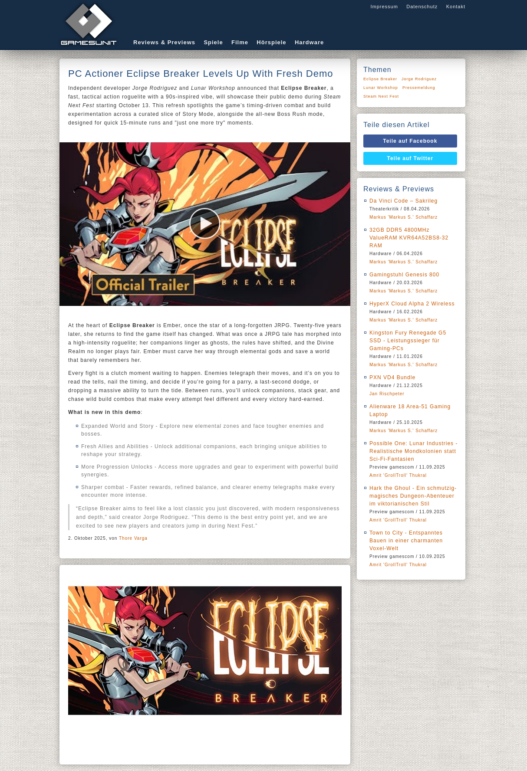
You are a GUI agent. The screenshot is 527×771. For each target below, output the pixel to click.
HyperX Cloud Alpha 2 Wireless (412, 304)
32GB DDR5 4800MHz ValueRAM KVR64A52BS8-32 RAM (408, 238)
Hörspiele (271, 42)
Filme (239, 42)
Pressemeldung (418, 87)
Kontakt (455, 6)
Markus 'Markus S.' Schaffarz (403, 217)
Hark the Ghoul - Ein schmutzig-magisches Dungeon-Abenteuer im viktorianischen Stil (413, 496)
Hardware (309, 42)
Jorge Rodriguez (419, 79)
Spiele (213, 42)
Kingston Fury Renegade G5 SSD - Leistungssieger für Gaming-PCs (407, 340)
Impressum (384, 6)
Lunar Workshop (380, 87)
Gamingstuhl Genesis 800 (404, 275)
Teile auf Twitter (410, 158)
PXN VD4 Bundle (392, 377)
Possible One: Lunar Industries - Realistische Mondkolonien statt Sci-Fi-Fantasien (413, 451)
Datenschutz (422, 6)
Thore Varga (133, 538)
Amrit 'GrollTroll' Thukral (398, 475)
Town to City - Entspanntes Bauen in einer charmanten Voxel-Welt (406, 540)
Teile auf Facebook (410, 141)
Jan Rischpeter (387, 393)
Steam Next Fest (381, 96)
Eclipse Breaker (380, 79)
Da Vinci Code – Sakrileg (403, 201)
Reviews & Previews (164, 42)
